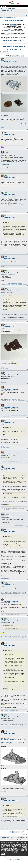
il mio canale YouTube (14, 169)
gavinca (5, 643)
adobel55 (5, 270)
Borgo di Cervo (15, 710)
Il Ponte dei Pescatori (5, 416)
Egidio (5, 256)
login (11, 24)
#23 (1, 718)
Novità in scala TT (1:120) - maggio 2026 (14, 20)
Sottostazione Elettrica (8, 710)
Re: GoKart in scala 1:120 (11, 134)
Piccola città (20, 283)
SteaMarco (6, 599)
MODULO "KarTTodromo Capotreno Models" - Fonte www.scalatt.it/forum (12, 163)
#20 (1, 602)
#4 (1, 179)
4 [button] (17, 55)
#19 (1, 586)
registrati (15, 24)
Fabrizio (5, 175)
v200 (5, 451)
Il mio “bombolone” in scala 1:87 (21, 284)
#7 (1, 259)
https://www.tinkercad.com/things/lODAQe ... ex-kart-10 (13, 739)
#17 (1, 517)
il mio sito (2, 127)
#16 (1, 469)
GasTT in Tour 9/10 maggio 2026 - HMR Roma (14, 46)
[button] (10, 56)
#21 (1, 622)
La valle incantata (6, 211)
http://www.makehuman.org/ (8, 742)
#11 (1, 376)
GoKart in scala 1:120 (14, 49)
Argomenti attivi (13, 17)
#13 (1, 408)
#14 (1, 424)
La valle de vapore (10, 284)
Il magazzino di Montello (12, 283)
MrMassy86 (6, 151)
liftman (5, 132)
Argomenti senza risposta (5, 17)
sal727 (5, 59)
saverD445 (6, 513)
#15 (1, 455)
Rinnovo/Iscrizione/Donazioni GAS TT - (14, 40)
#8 (1, 274)
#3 (1, 155)
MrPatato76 (6, 288)
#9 (1, 292)
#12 (1, 390)
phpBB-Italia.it (17, 859)
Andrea (6, 51)
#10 (1, 328)
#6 (1, 219)
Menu (4, 6)
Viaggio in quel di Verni (23, 169)
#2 (1, 136)
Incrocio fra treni (4, 284)
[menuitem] (3, 8)
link (10, 29)
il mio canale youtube (5, 128)
